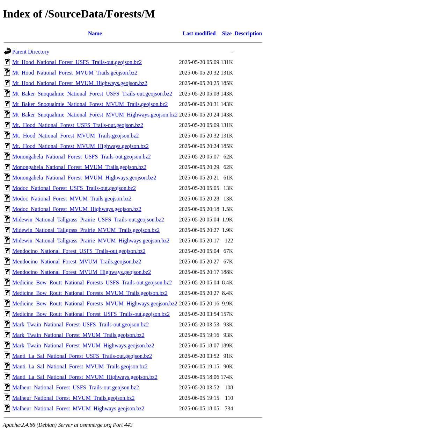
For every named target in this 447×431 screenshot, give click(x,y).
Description (248, 33)
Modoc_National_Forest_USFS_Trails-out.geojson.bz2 (74, 188)
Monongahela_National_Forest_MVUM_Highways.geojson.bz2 (84, 178)
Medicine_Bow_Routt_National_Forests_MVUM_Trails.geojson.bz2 (90, 293)
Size (227, 33)
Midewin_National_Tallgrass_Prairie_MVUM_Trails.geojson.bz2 (86, 230)
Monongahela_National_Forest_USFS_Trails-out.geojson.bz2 (81, 157)
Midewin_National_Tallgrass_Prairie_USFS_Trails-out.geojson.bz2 (88, 219)
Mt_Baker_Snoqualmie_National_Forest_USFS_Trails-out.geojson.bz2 (92, 94)
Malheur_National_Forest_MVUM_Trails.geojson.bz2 (73, 398)
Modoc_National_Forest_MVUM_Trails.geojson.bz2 (72, 199)
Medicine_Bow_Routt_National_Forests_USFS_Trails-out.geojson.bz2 (92, 282)
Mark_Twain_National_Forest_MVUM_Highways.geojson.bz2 (83, 345)
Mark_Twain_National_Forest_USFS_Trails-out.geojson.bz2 (80, 324)
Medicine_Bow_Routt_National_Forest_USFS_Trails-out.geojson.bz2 (91, 314)
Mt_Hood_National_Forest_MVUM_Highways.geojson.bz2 (79, 83)
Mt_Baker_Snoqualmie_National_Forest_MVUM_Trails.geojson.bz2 (90, 104)
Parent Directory (30, 52)
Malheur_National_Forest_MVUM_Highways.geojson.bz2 (78, 408)
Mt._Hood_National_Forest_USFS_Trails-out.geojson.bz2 (77, 125)
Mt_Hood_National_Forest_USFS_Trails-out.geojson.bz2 (77, 62)
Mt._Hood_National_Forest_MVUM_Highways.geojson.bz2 (80, 146)
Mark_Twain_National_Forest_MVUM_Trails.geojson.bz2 (78, 335)
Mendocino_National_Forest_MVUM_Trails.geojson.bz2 (76, 261)
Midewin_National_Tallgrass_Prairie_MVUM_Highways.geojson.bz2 (90, 240)
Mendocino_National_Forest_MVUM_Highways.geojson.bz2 (81, 272)
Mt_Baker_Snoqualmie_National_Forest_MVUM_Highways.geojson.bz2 (95, 115)
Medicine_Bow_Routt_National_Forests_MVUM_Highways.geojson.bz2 (94, 303)
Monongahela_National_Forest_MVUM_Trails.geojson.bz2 (79, 167)
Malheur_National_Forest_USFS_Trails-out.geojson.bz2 (75, 387)
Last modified (199, 33)
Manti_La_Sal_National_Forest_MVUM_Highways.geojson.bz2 (84, 377)
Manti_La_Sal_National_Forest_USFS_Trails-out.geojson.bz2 (82, 356)
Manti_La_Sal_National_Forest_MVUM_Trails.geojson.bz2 (80, 366)
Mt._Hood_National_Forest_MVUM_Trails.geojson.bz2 (75, 136)
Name (95, 33)
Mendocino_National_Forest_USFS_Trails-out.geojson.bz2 (79, 251)
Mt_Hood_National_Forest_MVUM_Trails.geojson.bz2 (75, 73)
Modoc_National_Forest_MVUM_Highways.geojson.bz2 (76, 209)
